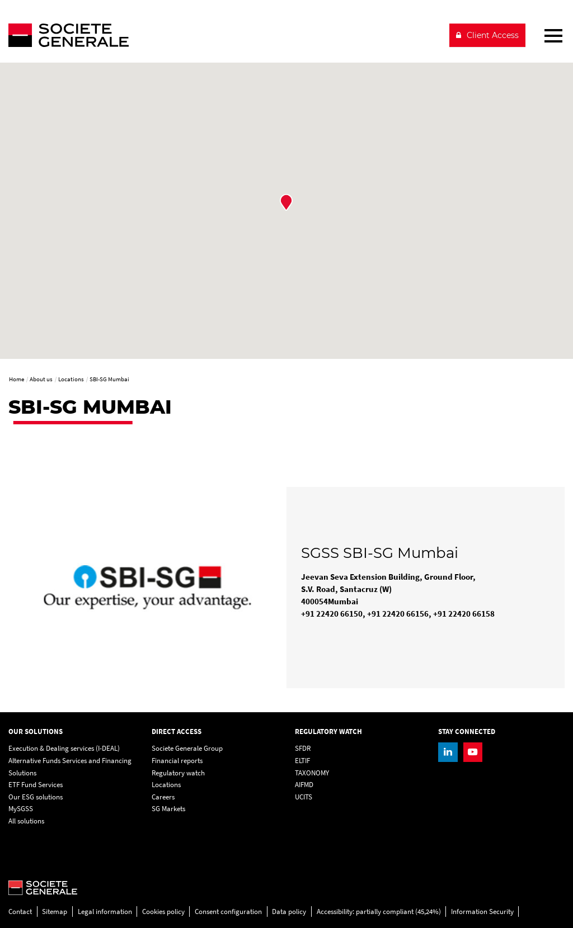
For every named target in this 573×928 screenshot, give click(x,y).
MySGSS (20, 808)
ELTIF (302, 760)
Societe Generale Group (187, 748)
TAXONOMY (312, 773)
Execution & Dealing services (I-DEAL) (64, 748)
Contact (20, 911)
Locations (166, 784)
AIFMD (304, 784)
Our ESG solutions (35, 797)
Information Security (482, 911)
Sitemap (54, 911)
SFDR (303, 748)
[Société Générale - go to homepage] (224, 35)
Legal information (105, 911)
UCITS (303, 797)
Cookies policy (163, 911)
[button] (286, 202)
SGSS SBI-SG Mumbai (379, 553)
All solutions (26, 821)
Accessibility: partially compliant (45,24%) (379, 911)
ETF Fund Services (35, 784)
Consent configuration (228, 911)
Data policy (289, 911)
